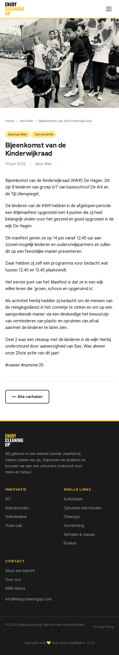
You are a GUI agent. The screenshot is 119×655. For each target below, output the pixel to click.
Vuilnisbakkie (16, 516)
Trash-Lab (13, 525)
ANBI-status (15, 588)
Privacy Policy (103, 627)
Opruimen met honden (83, 508)
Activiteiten (73, 499)
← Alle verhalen (27, 396)
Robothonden (17, 508)
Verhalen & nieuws (79, 534)
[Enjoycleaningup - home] (14, 8)
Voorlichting (74, 525)
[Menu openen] (109, 9)
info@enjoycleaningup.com (28, 599)
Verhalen (26, 121)
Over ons (13, 579)
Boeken (70, 543)
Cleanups (72, 516)
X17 (8, 499)
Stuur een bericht (20, 570)
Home (9, 121)
